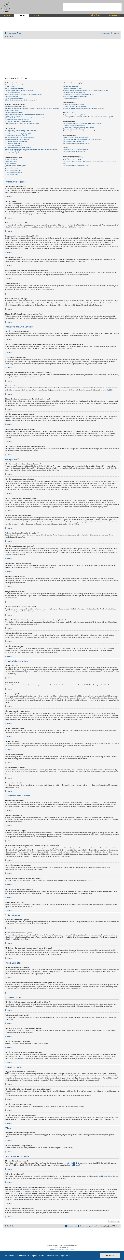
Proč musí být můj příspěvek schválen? (16, 151)
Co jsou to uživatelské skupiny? (72, 88)
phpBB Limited (75, 1163)
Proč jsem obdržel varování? (13, 145)
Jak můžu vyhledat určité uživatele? (74, 129)
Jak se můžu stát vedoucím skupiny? (74, 92)
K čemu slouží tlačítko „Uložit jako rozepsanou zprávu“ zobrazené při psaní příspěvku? (31, 149)
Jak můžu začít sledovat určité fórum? (74, 141)
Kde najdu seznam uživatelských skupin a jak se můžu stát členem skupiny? (86, 90)
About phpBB (70, 1165)
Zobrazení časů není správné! (14, 112)
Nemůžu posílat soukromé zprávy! (73, 104)
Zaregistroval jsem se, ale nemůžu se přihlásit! (19, 90)
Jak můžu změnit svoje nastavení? (15, 106)
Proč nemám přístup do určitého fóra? (16, 141)
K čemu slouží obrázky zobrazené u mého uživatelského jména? (24, 118)
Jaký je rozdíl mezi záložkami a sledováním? (76, 137)
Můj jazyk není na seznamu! (13, 116)
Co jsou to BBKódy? (11, 159)
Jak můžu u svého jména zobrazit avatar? (17, 119)
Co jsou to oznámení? (11, 169)
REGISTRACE (114, 15)
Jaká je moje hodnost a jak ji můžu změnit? (18, 121)
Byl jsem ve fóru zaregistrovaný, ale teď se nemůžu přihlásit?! (23, 94)
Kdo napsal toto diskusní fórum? (73, 158)
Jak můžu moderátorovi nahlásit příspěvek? (18, 147)
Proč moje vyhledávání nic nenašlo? (74, 125)
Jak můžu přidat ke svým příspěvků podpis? (18, 134)
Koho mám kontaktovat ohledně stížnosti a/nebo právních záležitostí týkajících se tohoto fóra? (89, 162)
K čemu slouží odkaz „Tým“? (71, 98)
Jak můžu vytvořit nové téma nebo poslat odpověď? (20, 130)
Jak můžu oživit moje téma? (13, 153)
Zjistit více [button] (65, 1255)
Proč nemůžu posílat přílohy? (13, 143)
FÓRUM (21, 15)
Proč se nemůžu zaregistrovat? (14, 88)
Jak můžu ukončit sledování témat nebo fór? (76, 143)
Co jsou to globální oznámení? (14, 167)
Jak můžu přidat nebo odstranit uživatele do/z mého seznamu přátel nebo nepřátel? (88, 117)
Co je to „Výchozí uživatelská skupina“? (75, 96)
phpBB (109, 390)
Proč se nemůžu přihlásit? (12, 92)
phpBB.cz (66, 1247)
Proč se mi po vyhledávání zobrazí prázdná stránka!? (79, 127)
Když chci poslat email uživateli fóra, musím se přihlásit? (22, 123)
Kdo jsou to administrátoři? (71, 85)
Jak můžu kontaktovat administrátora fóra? (76, 165)
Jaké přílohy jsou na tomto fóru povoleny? (75, 149)
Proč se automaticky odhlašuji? (14, 98)
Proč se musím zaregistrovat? (14, 85)
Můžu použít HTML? (11, 161)
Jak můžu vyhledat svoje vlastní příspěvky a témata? (79, 131)
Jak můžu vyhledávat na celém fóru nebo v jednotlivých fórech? (82, 123)
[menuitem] (18, 33)
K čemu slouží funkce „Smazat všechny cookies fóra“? (21, 100)
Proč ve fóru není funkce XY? (72, 160)
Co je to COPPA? (10, 86)
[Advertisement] (92, 7)
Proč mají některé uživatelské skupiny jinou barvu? (78, 94)
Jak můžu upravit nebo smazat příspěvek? (17, 132)
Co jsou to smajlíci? (10, 163)
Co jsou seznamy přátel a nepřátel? (74, 115)
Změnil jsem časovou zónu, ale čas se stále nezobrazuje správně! (24, 114)
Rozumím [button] (110, 1256)
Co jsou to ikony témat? (12, 174)
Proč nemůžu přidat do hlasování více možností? (19, 137)
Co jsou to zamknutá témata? (13, 172)
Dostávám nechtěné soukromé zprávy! (74, 106)
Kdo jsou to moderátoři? (70, 86)
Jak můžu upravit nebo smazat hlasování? (17, 139)
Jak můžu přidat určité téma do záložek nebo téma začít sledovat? (83, 139)
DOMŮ (7, 15)
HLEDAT (37, 15)
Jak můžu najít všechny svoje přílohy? (74, 151)
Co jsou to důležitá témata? (13, 171)
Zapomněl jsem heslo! (11, 96)
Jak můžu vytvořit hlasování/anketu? (16, 135)
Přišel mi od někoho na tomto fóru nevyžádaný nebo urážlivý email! (83, 108)
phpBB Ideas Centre (105, 1176)
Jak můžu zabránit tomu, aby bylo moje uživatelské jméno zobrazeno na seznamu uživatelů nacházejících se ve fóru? (32, 109)
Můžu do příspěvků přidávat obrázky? (16, 165)
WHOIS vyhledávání (29, 1191)
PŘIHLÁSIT (95, 15)
